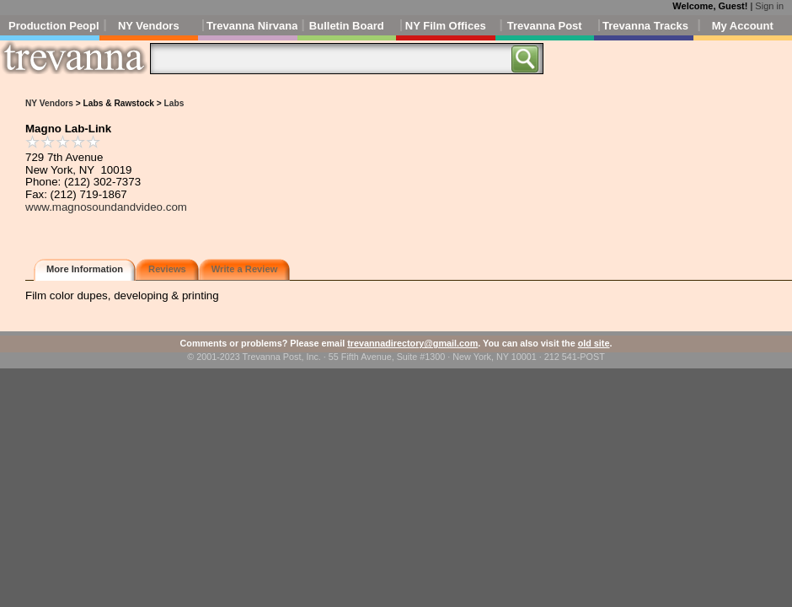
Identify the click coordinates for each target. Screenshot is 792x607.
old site (594, 343)
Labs (174, 103)
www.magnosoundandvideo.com (106, 207)
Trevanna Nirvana (251, 25)
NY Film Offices (445, 25)
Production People (53, 25)
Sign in (769, 6)
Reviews (167, 269)
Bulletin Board (346, 25)
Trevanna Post (544, 25)
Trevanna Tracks (645, 25)
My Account (742, 25)
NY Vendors (148, 25)
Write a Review (244, 269)
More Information (84, 269)
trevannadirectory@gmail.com (412, 343)
